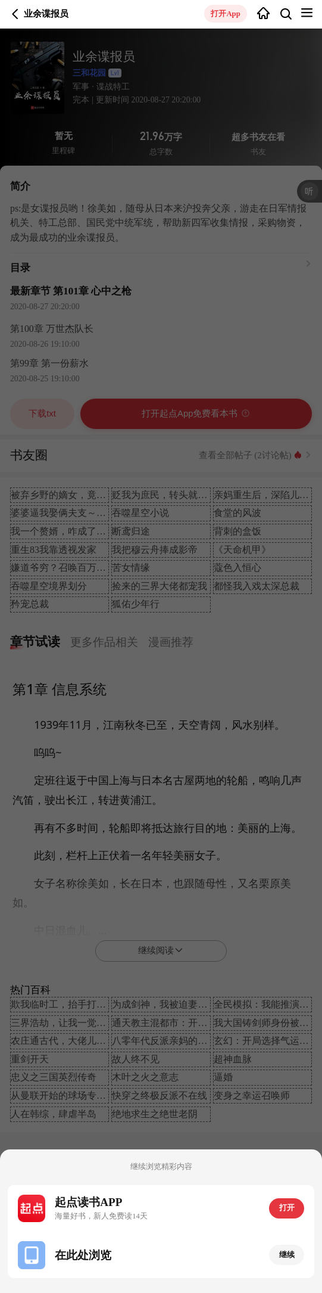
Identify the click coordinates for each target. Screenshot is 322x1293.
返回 (15, 14)
